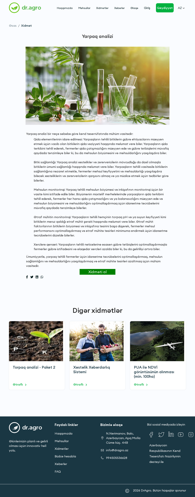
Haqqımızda (65, 8)
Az (181, 8)
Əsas (13, 25)
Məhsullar (84, 8)
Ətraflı (20, 385)
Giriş (147, 8)
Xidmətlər (102, 8)
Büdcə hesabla (65, 456)
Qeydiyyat (165, 8)
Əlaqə (134, 8)
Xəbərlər (119, 8)
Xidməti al (97, 271)
